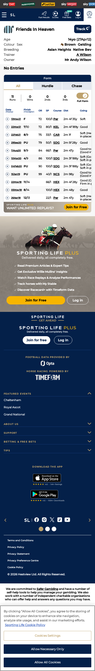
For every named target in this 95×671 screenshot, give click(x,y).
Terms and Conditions (20, 540)
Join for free (36, 340)
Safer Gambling (47, 589)
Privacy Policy (15, 547)
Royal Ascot (12, 407)
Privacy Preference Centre (22, 560)
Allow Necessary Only (47, 651)
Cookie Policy (15, 567)
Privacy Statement (18, 553)
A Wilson (83, 55)
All (18, 86)
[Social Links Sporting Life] (41, 529)
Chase (77, 86)
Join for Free (76, 207)
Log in (63, 340)
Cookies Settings (47, 637)
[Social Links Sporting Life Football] (54, 529)
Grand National (14, 414)
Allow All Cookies (47, 664)
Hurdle (47, 86)
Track (82, 29)
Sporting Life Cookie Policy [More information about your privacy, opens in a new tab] (25, 627)
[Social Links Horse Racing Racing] (47, 529)
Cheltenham (12, 400)
